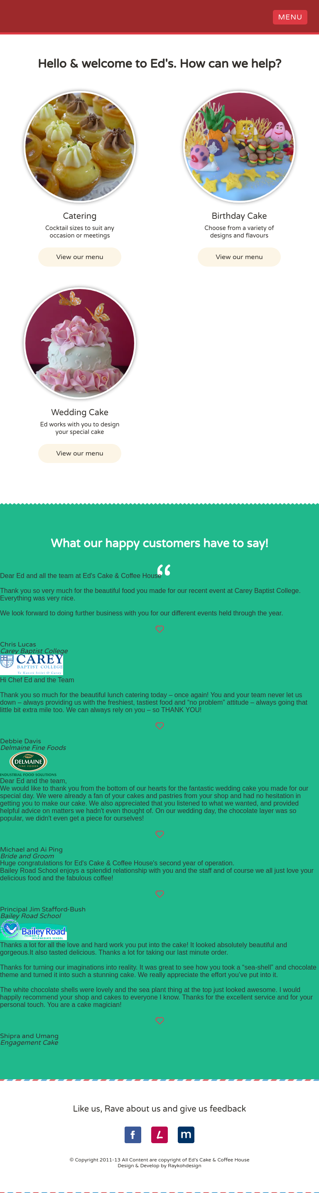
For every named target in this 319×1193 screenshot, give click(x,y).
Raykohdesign (184, 1165)
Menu (289, 19)
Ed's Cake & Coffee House (25, 18)
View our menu (79, 256)
